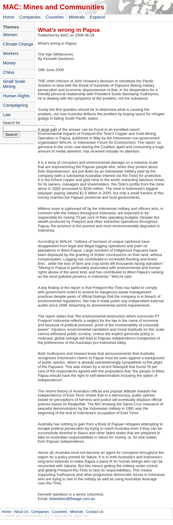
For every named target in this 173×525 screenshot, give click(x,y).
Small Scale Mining (14, 84)
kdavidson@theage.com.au (72, 498)
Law (7, 114)
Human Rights (16, 95)
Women (10, 34)
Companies (30, 17)
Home (8, 17)
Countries (55, 17)
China (8, 72)
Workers (11, 53)
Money (9, 63)
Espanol (97, 17)
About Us (21, 512)
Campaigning (15, 105)
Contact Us (94, 512)
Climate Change (18, 44)
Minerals (77, 17)
